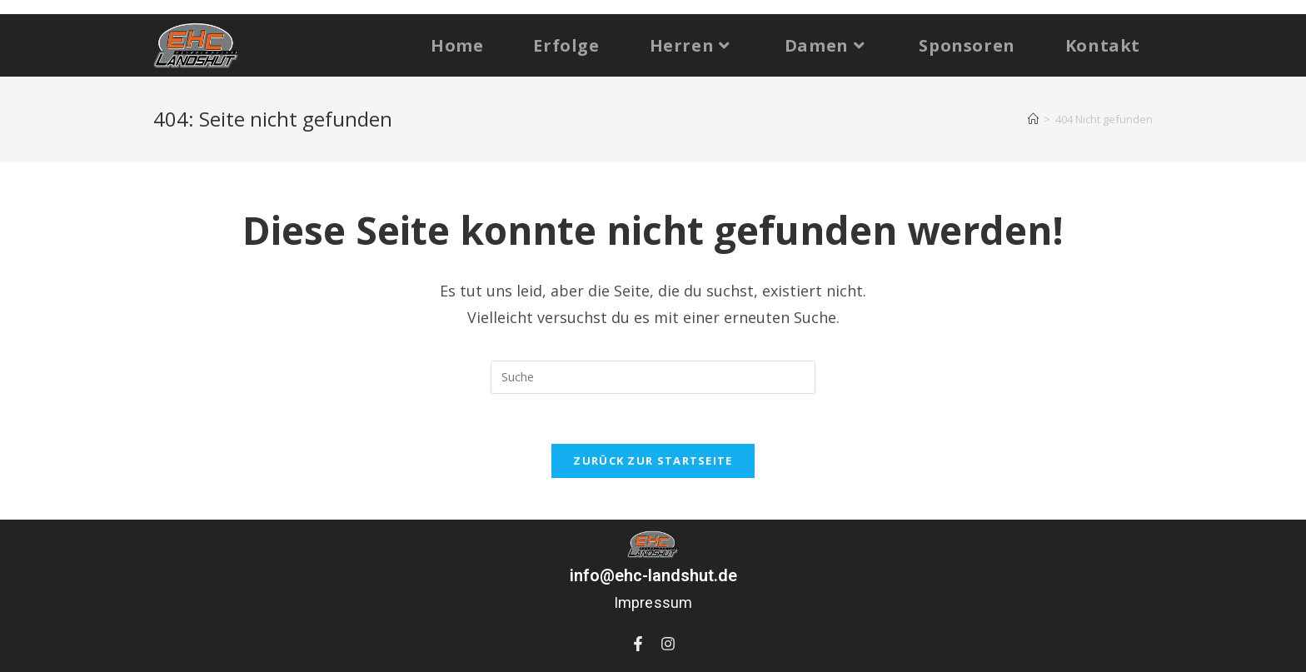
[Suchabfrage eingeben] (653, 377)
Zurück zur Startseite (652, 460)
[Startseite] (1033, 119)
